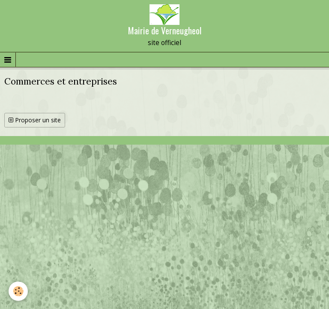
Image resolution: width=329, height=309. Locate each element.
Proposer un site (35, 120)
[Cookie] (18, 291)
